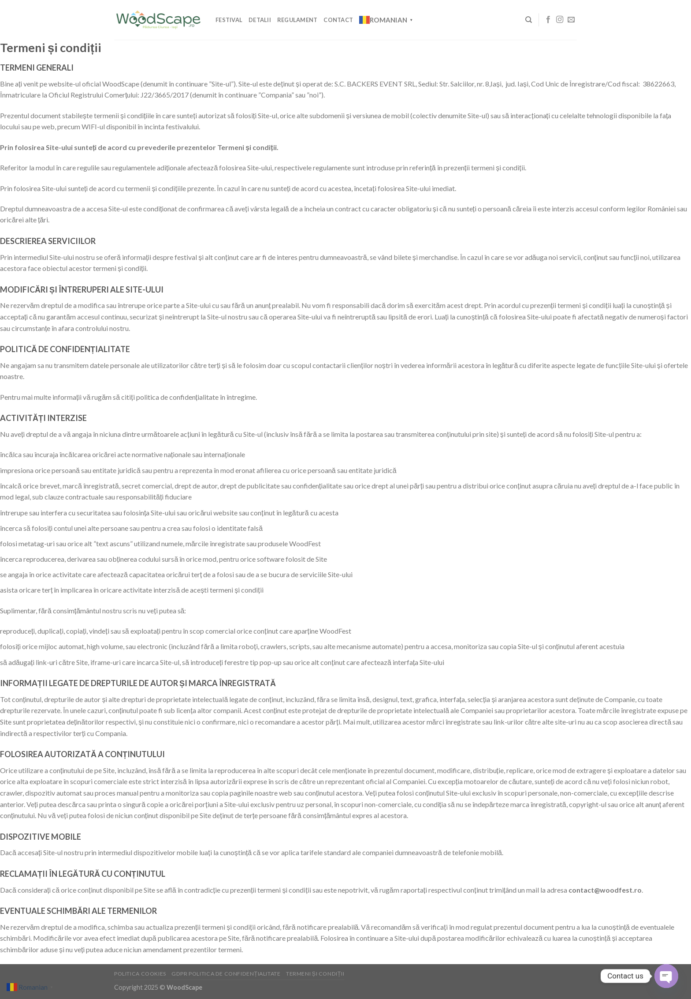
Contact (338, 19)
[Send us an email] (571, 20)
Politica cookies (140, 973)
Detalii (260, 19)
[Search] (528, 19)
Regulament (297, 19)
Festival (228, 19)
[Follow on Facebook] (548, 20)
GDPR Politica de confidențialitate (225, 973)
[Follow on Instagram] (559, 20)
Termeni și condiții (315, 973)
